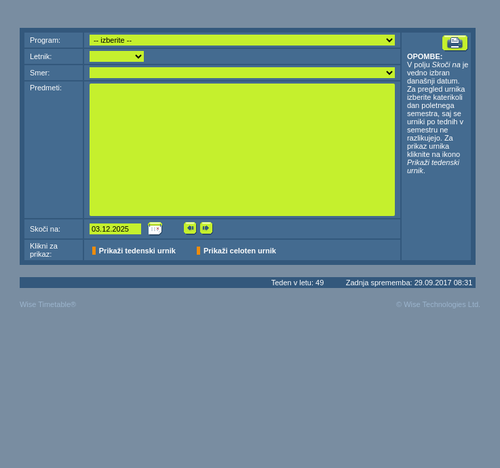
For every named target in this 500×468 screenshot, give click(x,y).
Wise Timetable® (48, 304)
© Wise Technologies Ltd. (438, 304)
